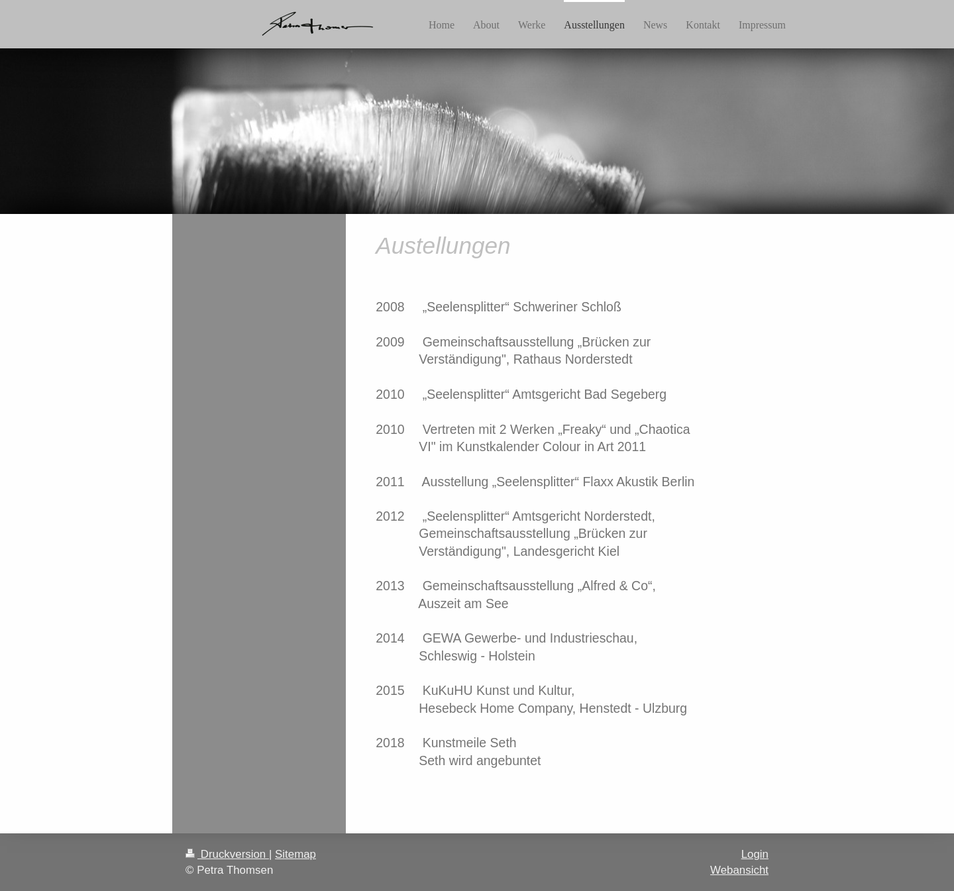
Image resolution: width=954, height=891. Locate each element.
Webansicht (739, 870)
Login (754, 854)
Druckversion (227, 854)
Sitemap (295, 854)
